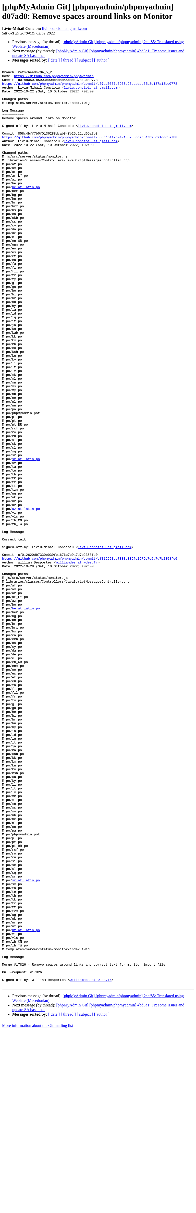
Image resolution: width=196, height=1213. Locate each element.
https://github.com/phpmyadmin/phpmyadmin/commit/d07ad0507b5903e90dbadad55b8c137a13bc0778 (89, 86)
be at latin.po (26, 210)
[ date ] (54, 60)
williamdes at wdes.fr (77, 661)
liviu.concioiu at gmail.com (64, 28)
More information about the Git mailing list (37, 1208)
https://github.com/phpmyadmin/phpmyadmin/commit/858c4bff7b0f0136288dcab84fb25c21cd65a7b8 (89, 151)
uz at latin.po (26, 596)
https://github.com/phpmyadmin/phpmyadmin (54, 77)
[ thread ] (68, 60)
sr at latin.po (26, 537)
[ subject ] (85, 60)
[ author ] (101, 60)
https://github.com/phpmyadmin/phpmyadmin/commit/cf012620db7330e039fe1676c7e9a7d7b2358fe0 (89, 656)
